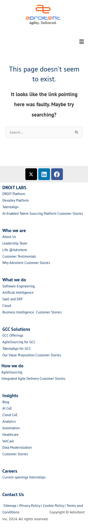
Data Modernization (17, 447)
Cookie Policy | (55, 505)
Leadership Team (14, 243)
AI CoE (7, 408)
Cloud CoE (10, 415)
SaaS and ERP (12, 299)
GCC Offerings (13, 335)
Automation (11, 428)
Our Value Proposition (18, 355)
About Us (9, 236)
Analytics (9, 421)
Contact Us (13, 494)
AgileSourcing (11, 372)
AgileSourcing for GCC (19, 342)
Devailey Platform (15, 200)
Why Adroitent (13, 262)
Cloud (6, 305)
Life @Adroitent (14, 250)
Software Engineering (18, 286)
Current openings (15, 477)
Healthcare (10, 434)
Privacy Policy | (31, 505)
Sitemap (9, 505)
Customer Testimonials (19, 256)
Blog (5, 402)
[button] (44, 30)
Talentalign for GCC (16, 348)
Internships (37, 477)
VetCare (8, 441)
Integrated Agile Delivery (20, 378)
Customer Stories (70, 213)
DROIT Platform (13, 194)
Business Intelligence (19, 312)
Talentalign (10, 207)
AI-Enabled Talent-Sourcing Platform (29, 213)
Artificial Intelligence (18, 292)
